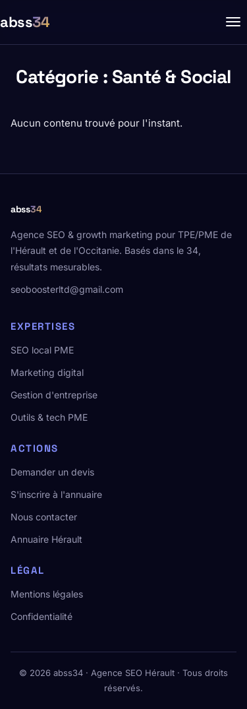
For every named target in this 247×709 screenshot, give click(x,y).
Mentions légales (47, 594)
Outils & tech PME (49, 417)
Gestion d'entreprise (54, 394)
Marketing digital (47, 372)
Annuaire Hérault (46, 539)
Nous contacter (44, 516)
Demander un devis (52, 472)
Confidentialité (41, 616)
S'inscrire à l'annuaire (56, 494)
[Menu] (233, 22)
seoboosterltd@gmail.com (67, 289)
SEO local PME (42, 349)
